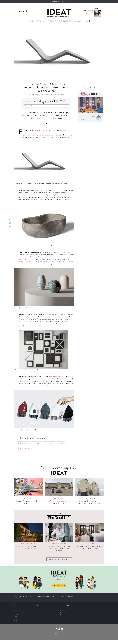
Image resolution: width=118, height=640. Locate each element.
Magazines (39, 611)
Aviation (63, 544)
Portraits (31, 498)
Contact (62, 596)
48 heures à (32, 544)
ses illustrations (30, 381)
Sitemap (17, 598)
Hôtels (93, 544)
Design (31, 21)
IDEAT (64, 1)
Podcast (79, 21)
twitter (19, 11)
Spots (15, 616)
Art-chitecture (48, 21)
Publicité (54, 596)
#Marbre (36, 443)
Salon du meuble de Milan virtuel (45, 102)
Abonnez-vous (59, 585)
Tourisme (58, 21)
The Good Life (56, 1)
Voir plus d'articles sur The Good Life (59, 559)
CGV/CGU (31, 596)
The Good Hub (63, 612)
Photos (15, 620)
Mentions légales (21, 596)
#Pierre (61, 443)
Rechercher (26, 11)
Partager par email (10, 227)
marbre (64, 324)
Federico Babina (55, 376)
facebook (21, 11)
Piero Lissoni (43, 190)
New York (27, 259)
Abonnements (40, 609)
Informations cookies (43, 596)
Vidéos (87, 21)
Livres (38, 612)
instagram (23, 11)
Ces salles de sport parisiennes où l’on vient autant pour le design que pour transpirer (88, 103)
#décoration (24, 443)
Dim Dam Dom (63, 614)
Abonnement (71, 596)
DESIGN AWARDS (68, 21)
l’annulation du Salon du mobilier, (37, 130)
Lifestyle (38, 21)
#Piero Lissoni (49, 443)
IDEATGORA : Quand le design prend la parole (93, 111)
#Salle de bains (25, 448)
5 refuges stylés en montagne (86, 118)
